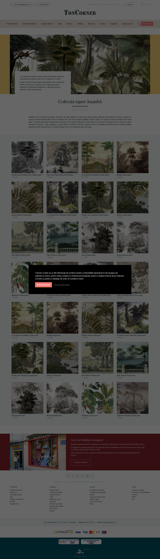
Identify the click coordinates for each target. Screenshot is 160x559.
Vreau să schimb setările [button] (62, 285)
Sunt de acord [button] (43, 285)
